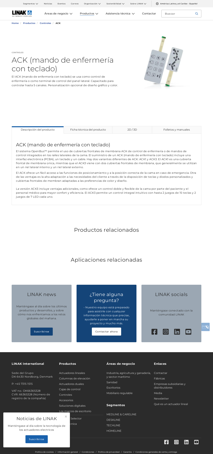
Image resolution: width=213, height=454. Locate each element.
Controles (65, 394)
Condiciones (88, 452)
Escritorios (113, 387)
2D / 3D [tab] (132, 129)
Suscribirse (41, 331)
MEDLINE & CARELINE (121, 414)
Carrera (75, 3)
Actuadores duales (71, 384)
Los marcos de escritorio (75, 411)
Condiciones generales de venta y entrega (156, 452)
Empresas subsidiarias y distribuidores (170, 385)
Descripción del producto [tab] (38, 129)
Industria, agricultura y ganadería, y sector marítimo (128, 374)
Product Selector (70, 418)
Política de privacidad (108, 452)
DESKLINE (113, 419)
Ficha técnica (68, 423)
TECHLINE (113, 425)
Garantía (127, 452)
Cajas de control (69, 389)
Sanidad (111, 382)
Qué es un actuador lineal (171, 404)
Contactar (160, 373)
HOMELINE (113, 430)
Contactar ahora (106, 331)
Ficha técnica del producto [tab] (88, 129)
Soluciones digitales (72, 405)
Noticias (48, 3)
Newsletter (161, 398)
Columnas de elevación (74, 378)
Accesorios (66, 400)
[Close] (65, 416)
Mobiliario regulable (119, 393)
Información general (68, 452)
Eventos (62, 3)
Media (158, 393)
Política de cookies (44, 452)
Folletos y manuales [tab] (176, 129)
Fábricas (159, 378)
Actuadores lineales (72, 373)
